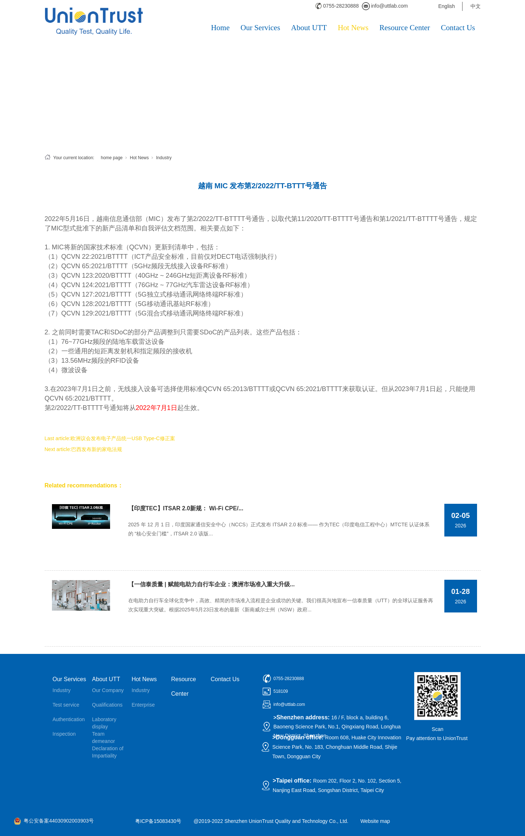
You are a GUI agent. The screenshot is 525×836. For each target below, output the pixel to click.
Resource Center (404, 27)
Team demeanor (103, 737)
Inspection (64, 734)
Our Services (260, 27)
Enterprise (143, 705)
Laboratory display (104, 723)
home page (111, 157)
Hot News (353, 27)
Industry (164, 157)
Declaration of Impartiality (107, 752)
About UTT (309, 27)
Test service (66, 705)
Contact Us (458, 27)
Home (220, 27)
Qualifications (107, 705)
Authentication (69, 719)
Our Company (108, 690)
